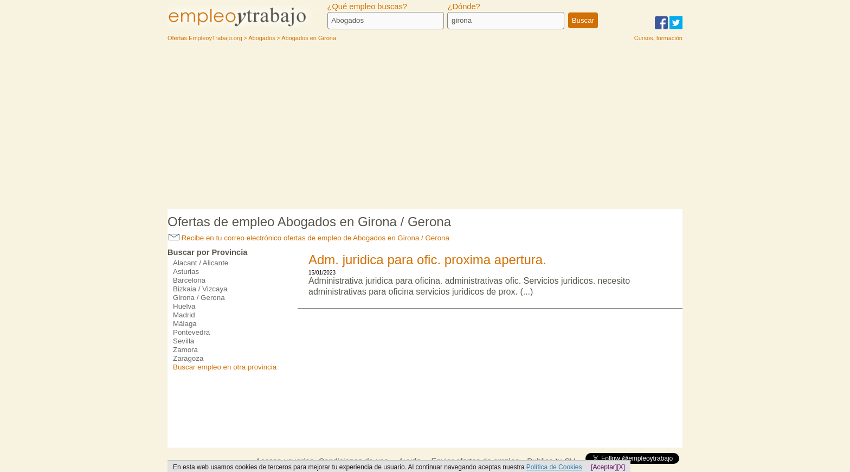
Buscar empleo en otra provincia (224, 367)
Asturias (186, 271)
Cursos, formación (658, 38)
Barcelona (189, 280)
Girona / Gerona (199, 298)
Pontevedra (191, 332)
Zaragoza (188, 358)
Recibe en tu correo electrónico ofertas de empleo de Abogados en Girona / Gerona (309, 238)
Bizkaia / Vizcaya (200, 289)
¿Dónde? (463, 6)
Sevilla (183, 341)
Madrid (184, 315)
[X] (621, 467)
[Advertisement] (425, 127)
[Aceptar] (604, 467)
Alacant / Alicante (200, 263)
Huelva (184, 306)
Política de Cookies (554, 467)
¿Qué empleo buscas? (367, 6)
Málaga (185, 324)
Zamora (185, 350)
